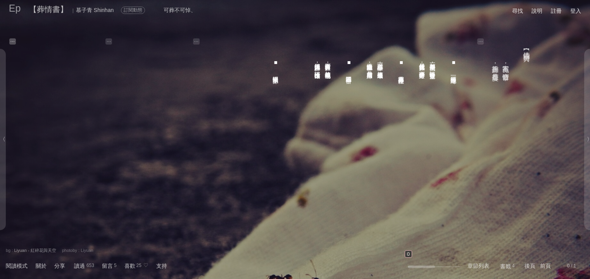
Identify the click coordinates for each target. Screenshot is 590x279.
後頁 (529, 266)
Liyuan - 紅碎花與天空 (35, 250)
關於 (41, 266)
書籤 (505, 266)
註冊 (556, 11)
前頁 (545, 266)
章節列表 (478, 266)
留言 (107, 266)
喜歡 (129, 266)
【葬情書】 (48, 9)
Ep (15, 8)
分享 (59, 266)
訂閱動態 (133, 10)
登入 (575, 11)
